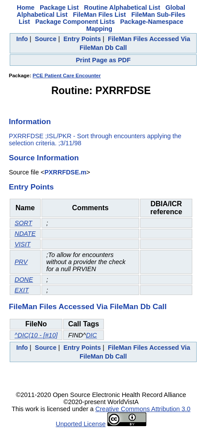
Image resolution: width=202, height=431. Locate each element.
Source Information (44, 157)
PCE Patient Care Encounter (67, 75)
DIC (91, 335)
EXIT (22, 290)
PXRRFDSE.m (65, 172)
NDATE (25, 233)
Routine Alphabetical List (122, 7)
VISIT (22, 244)
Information (30, 121)
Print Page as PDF (103, 60)
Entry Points (82, 38)
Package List (59, 7)
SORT (23, 223)
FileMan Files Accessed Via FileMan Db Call (88, 306)
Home (25, 7)
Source (46, 38)
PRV (21, 261)
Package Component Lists (75, 21)
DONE (24, 279)
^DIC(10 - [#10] (36, 335)
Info (22, 38)
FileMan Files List (99, 14)
